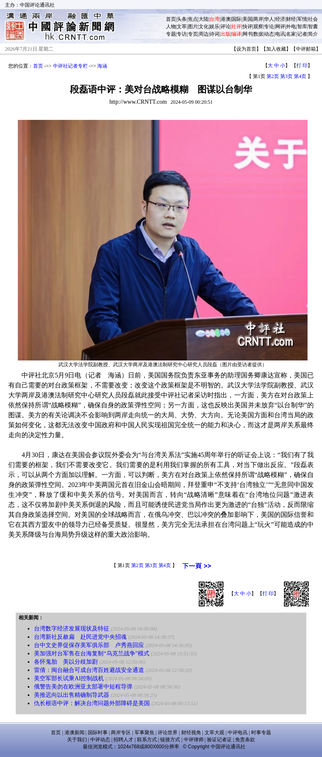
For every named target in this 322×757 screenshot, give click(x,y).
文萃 (182, 26)
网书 (247, 34)
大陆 (204, 19)
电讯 (280, 34)
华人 (269, 19)
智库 (302, 26)
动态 (269, 34)
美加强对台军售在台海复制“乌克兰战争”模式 (91, 653)
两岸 (258, 19)
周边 (204, 34)
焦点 (193, 19)
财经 (291, 19)
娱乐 (214, 26)
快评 (247, 26)
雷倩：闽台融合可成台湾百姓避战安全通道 (89, 670)
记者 (302, 34)
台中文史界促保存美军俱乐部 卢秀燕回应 (89, 645)
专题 (171, 34)
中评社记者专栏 (70, 66)
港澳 (226, 19)
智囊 (313, 26)
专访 (182, 34)
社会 (313, 19)
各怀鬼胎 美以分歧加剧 (66, 662)
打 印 (302, 65)
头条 (182, 19)
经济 (280, 19)
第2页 (273, 76)
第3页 (286, 76)
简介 (313, 34)
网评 (280, 26)
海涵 (102, 66)
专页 (193, 34)
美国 (247, 19)
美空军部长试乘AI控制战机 (69, 678)
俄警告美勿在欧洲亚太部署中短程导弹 (83, 687)
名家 (291, 34)
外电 (291, 26)
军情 (302, 19)
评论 (226, 26)
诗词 (214, 34)
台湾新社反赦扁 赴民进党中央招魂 (80, 637)
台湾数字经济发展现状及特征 (71, 629)
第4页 (300, 76)
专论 (269, 26)
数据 (258, 34)
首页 (171, 19)
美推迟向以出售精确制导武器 (71, 695)
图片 (193, 26)
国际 (236, 19)
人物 (171, 26)
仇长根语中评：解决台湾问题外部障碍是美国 (92, 703)
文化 (204, 26)
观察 (258, 26)
